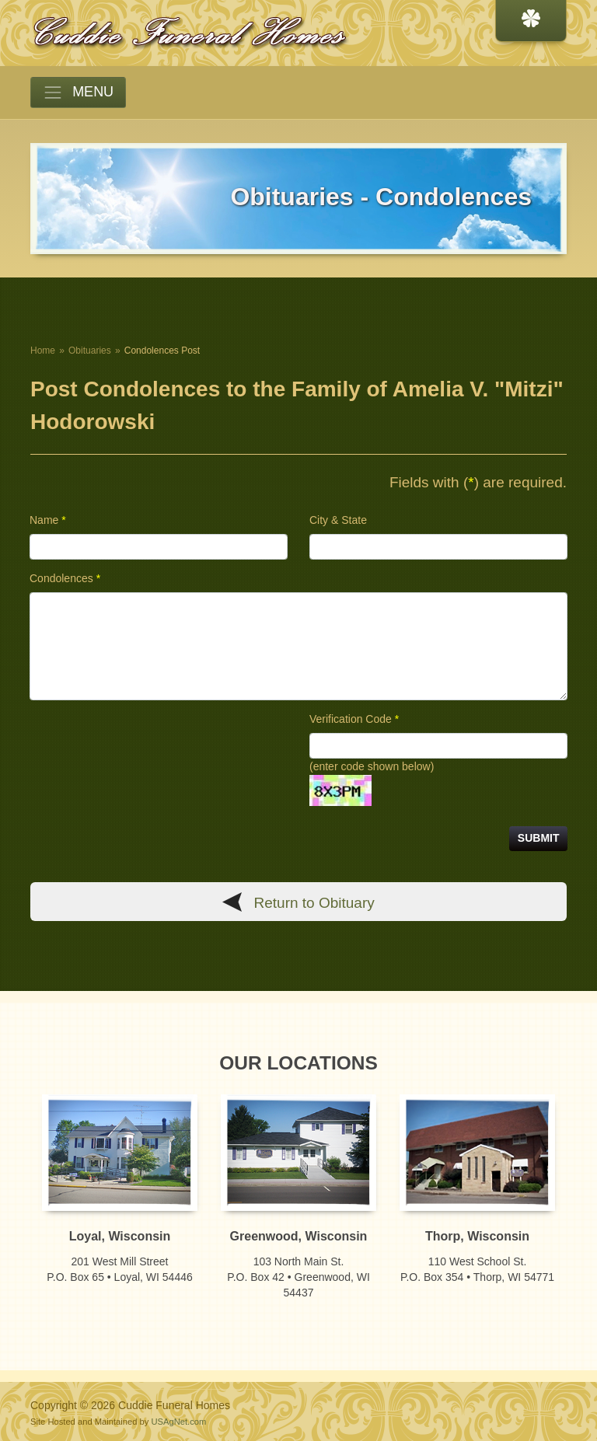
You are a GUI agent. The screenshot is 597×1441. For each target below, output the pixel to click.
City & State (338, 520)
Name (48, 520)
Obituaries (89, 350)
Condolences (65, 578)
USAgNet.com (178, 1421)
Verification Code (354, 719)
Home (42, 350)
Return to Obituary (314, 903)
